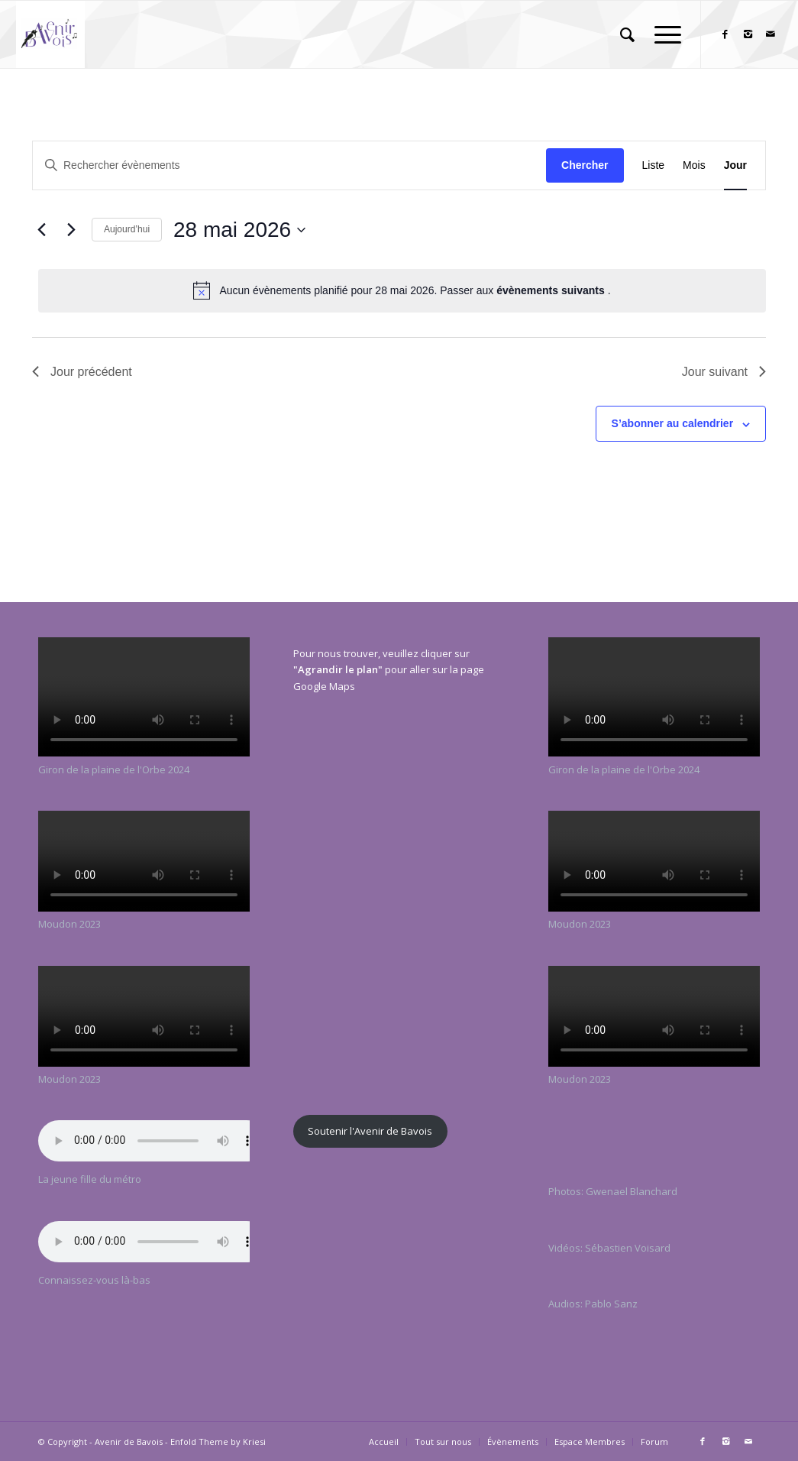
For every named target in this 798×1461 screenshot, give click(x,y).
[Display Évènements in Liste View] (653, 165)
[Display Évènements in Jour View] (735, 165)
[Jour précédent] (41, 230)
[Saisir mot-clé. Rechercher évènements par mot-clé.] (289, 165)
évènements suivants (552, 290)
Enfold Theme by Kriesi (218, 1441)
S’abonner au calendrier (673, 423)
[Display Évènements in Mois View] (694, 165)
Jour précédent (82, 371)
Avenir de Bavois (129, 1441)
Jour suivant (724, 371)
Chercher (584, 165)
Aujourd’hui (127, 229)
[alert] (402, 290)
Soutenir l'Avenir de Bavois (370, 1131)
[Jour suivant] (71, 230)
